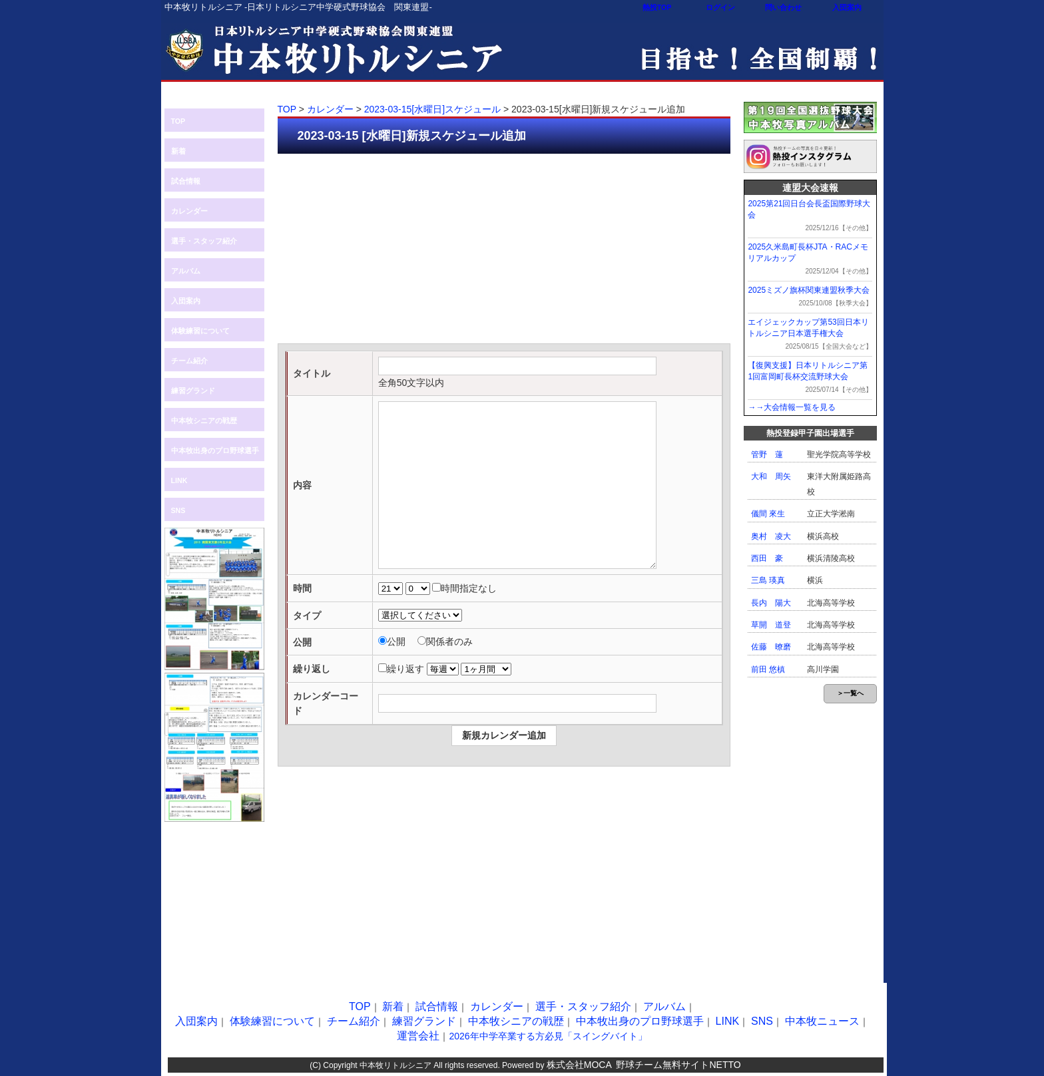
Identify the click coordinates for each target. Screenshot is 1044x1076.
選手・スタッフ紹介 (204, 241)
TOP (178, 121)
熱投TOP (657, 7)
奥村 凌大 (771, 536)
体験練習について (200, 331)
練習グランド (193, 391)
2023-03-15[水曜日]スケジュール (432, 109)
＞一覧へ (850, 693)
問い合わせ (783, 7)
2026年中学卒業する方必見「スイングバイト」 (548, 1036)
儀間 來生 (768, 513)
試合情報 (185, 181)
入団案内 (847, 7)
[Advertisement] (504, 250)
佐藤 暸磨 (771, 646)
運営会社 (418, 1035)
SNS (178, 510)
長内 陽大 (771, 603)
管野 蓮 (767, 454)
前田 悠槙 (768, 669)
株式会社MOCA (579, 1064)
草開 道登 (771, 624)
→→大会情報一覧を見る (792, 407)
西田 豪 (767, 558)
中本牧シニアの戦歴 (204, 421)
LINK (179, 480)
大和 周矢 (771, 476)
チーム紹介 (189, 361)
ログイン (720, 7)
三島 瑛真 (768, 580)
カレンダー (189, 211)
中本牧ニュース (822, 1021)
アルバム (185, 271)
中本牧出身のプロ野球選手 (215, 450)
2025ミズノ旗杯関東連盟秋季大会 (809, 290)
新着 (178, 151)
